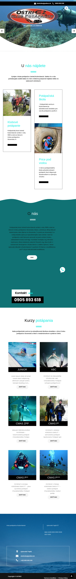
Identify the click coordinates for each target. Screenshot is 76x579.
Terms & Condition (50, 578)
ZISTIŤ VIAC (22, 387)
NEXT (74, 31)
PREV (2, 31)
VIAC (32, 257)
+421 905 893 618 (26, 560)
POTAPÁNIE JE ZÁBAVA (33, 25)
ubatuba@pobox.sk (44, 3)
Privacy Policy (63, 578)
